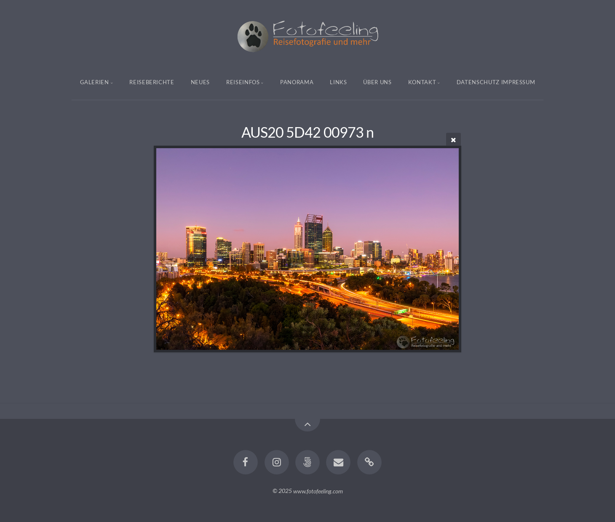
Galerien (94, 82)
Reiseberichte (151, 82)
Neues (200, 82)
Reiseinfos (243, 82)
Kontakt (422, 82)
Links (338, 82)
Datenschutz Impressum (496, 82)
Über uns (377, 82)
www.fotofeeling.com (318, 490)
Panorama (296, 82)
